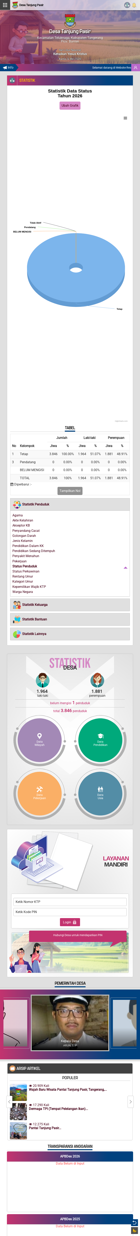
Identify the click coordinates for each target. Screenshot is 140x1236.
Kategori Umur (22, 581)
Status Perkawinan (25, 571)
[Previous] (9, 1102)
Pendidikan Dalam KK (28, 546)
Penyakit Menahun (25, 556)
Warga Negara (22, 592)
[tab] (70, 504)
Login (70, 922)
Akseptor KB (21, 525)
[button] (30, 504)
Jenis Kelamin (22, 541)
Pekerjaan (19, 561)
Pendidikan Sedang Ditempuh (33, 551)
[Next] (131, 1102)
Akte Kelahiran (22, 520)
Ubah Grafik (70, 105)
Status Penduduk (24, 566)
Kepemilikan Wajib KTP (29, 587)
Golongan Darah (24, 536)
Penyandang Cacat (26, 531)
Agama (17, 515)
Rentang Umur (22, 576)
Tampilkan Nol (70, 491)
